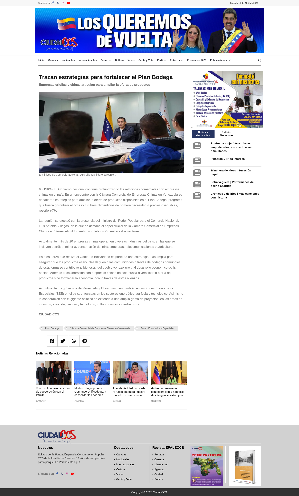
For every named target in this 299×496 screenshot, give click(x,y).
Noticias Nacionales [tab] (226, 134)
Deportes (105, 60)
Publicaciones (218, 60)
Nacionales (68, 60)
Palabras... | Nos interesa (228, 158)
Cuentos (159, 459)
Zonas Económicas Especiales (157, 328)
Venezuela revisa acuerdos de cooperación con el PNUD (53, 391)
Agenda (159, 469)
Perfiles (161, 60)
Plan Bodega (52, 328)
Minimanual (161, 464)
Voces (131, 60)
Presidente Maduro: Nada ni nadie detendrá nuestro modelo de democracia (129, 392)
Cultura (119, 60)
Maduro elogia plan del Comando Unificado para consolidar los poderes (90, 391)
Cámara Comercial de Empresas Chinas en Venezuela (100, 328)
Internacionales (88, 60)
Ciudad (158, 474)
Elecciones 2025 (196, 60)
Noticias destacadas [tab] (203, 134)
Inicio (41, 60)
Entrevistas (176, 60)
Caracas (53, 60)
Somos (158, 479)
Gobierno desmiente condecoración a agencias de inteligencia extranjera (167, 392)
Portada (159, 454)
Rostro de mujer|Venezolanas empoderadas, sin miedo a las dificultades (231, 147)
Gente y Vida (145, 60)
